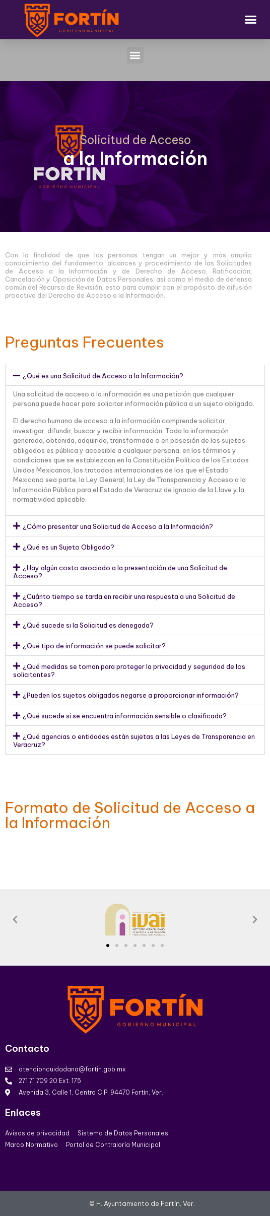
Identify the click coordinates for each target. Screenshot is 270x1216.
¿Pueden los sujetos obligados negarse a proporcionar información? (131, 695)
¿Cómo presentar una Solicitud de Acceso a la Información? (118, 526)
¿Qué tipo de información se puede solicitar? (94, 646)
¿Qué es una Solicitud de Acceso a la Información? (103, 376)
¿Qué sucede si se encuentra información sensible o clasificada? (125, 716)
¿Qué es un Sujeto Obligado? (68, 547)
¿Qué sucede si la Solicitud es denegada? (88, 625)
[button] (250, 19)
